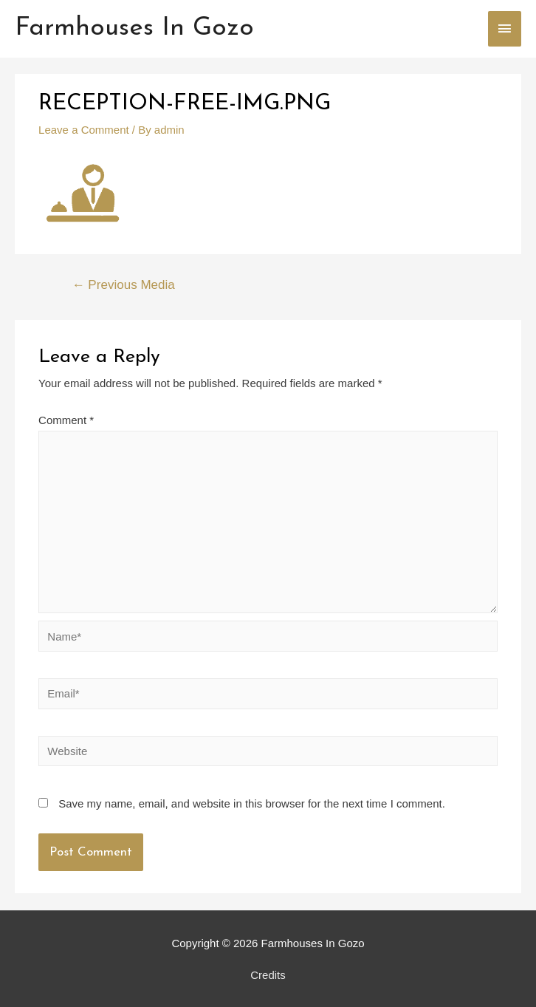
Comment (66, 420)
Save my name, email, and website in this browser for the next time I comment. (251, 803)
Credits (268, 975)
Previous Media (123, 285)
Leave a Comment (83, 129)
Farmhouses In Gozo (134, 28)
